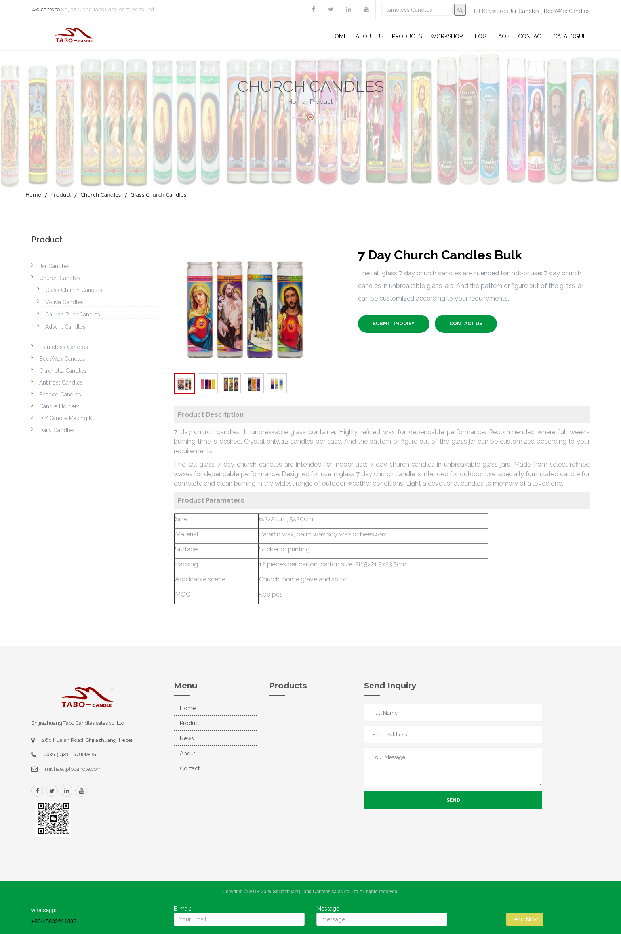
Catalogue (569, 36)
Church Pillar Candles (72, 314)
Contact (531, 36)
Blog (479, 36)
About (187, 753)
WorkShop (447, 36)
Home (339, 36)
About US (369, 36)
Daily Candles (56, 430)
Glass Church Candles (158, 194)
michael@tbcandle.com (73, 769)
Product (61, 194)
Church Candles (100, 194)
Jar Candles (524, 11)
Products (407, 36)
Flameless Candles (63, 347)
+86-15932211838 (53, 921)
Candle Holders (59, 406)
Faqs (502, 36)
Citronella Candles (62, 371)
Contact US (466, 323)
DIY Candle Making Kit (67, 418)
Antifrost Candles (61, 382)
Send (453, 800)
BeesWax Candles (567, 11)
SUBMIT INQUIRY (394, 323)
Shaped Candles (60, 394)
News (187, 738)
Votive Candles (64, 302)
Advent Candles (65, 327)
